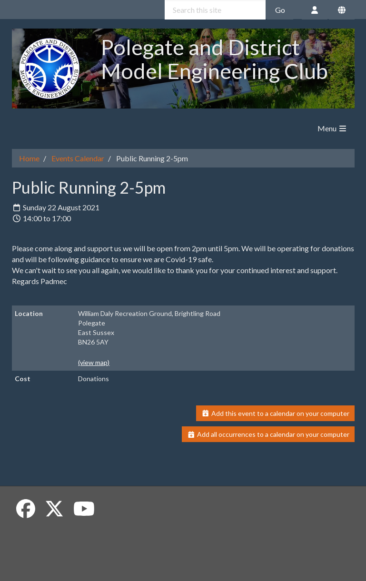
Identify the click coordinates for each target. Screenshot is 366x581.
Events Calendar (77, 158)
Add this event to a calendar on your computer (275, 413)
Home (29, 158)
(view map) (93, 362)
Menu (332, 128)
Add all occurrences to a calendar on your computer (268, 434)
